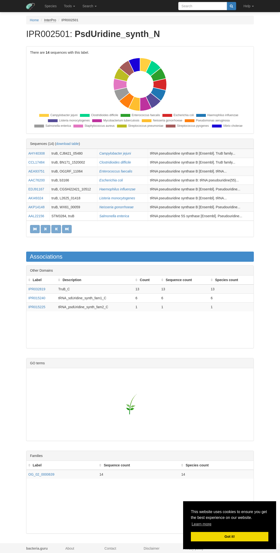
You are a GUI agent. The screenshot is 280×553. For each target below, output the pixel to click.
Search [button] (89, 6)
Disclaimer (151, 548)
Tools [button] (69, 6)
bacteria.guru (37, 548)
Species (51, 6)
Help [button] (248, 6)
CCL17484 (36, 162)
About (69, 548)
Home (34, 20)
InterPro (50, 20)
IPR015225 (36, 307)
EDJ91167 (36, 189)
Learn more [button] (201, 524)
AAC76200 (36, 180)
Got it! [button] (230, 536)
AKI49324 (35, 198)
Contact (110, 548)
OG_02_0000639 (41, 474)
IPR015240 (36, 298)
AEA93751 (36, 171)
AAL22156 (36, 216)
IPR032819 (36, 289)
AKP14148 (36, 207)
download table (67, 144)
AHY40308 (36, 153)
